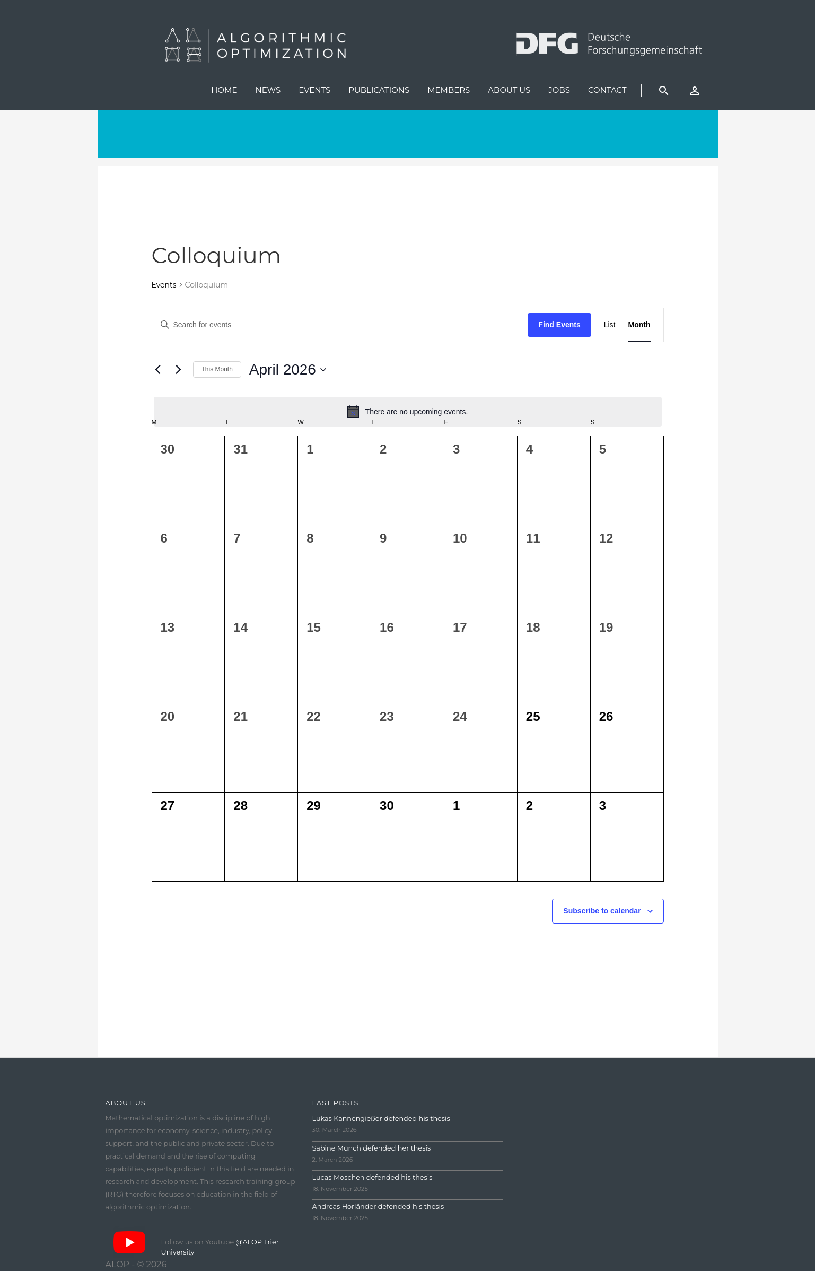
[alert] (408, 411)
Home (224, 90)
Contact (607, 90)
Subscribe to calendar (602, 911)
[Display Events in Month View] (639, 325)
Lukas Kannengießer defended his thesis (381, 1118)
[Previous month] (158, 369)
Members (448, 90)
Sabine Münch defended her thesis (371, 1148)
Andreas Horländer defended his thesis (378, 1207)
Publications (378, 90)
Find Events (559, 324)
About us (509, 90)
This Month (217, 369)
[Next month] (178, 369)
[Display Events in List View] (610, 325)
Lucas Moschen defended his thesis (372, 1177)
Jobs (559, 90)
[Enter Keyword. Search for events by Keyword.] (340, 325)
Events (314, 90)
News (268, 90)
